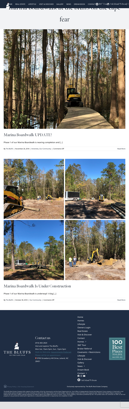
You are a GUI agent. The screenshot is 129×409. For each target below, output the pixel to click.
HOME (9, 4)
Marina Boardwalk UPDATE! (28, 135)
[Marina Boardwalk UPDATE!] (64, 79)
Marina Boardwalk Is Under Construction (37, 286)
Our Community (45, 149)
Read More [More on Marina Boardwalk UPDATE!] (121, 149)
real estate (20, 4)
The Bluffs (9, 149)
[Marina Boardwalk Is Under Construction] (64, 219)
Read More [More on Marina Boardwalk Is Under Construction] (121, 300)
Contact (92, 4)
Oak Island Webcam (116, 4)
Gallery (59, 4)
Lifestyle (32, 4)
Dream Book (79, 4)
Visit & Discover (46, 4)
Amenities (35, 149)
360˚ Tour (101, 4)
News (68, 4)
